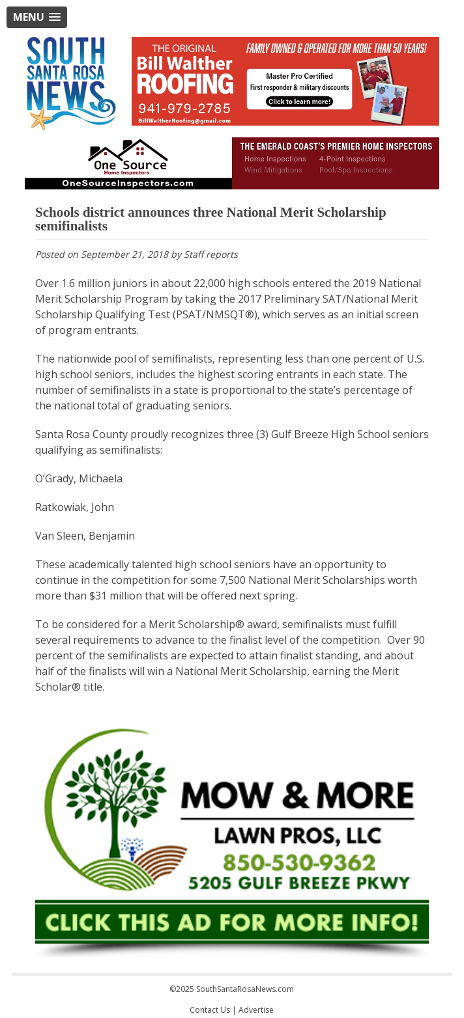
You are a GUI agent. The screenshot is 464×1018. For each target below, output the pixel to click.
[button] (37, 17)
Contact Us (210, 1009)
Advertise (256, 1009)
